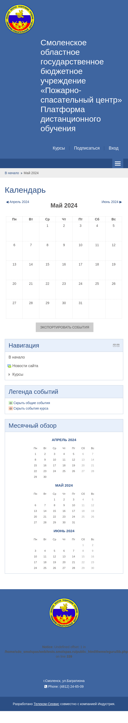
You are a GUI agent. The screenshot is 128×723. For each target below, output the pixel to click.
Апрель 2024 (64, 440)
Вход (113, 148)
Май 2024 (31, 173)
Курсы (59, 148)
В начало (12, 173)
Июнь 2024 (64, 531)
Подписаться (87, 148)
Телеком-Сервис (46, 704)
